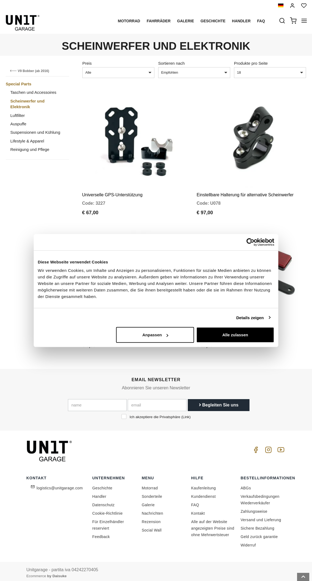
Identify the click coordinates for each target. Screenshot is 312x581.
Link (186, 414)
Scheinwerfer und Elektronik (27, 104)
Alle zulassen (235, 335)
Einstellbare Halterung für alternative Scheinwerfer (245, 193)
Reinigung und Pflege (29, 149)
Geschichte (213, 21)
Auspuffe (18, 124)
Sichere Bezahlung (257, 525)
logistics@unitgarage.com (60, 485)
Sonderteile (152, 493)
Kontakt (198, 510)
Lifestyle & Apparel (27, 141)
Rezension (151, 519)
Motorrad (129, 21)
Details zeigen (250, 317)
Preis (87, 63)
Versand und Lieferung (261, 517)
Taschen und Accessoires (33, 92)
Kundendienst (203, 493)
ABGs (246, 485)
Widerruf (248, 542)
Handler (241, 21)
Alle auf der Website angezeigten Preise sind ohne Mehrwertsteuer (212, 525)
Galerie (185, 21)
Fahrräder (159, 21)
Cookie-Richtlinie (107, 510)
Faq (261, 21)
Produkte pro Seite (251, 63)
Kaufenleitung (203, 485)
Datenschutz (103, 502)
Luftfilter (17, 115)
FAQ (195, 502)
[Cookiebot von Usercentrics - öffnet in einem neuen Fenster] (250, 242)
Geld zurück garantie (259, 534)
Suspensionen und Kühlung (35, 132)
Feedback (101, 534)
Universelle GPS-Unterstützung (112, 193)
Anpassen (155, 335)
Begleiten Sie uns (219, 402)
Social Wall (151, 527)
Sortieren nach (171, 63)
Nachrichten (152, 510)
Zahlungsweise (254, 508)
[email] (157, 402)
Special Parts (18, 84)
